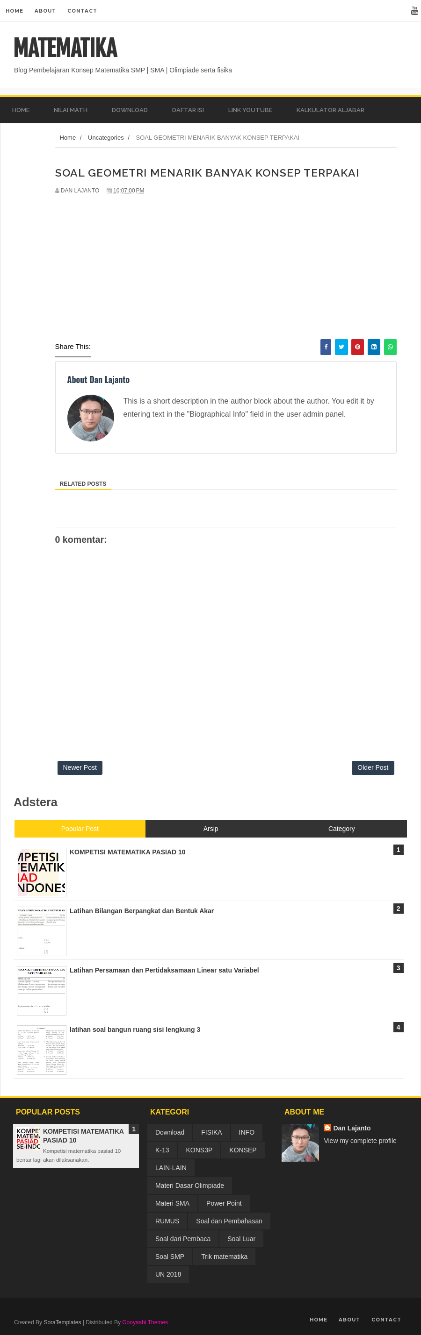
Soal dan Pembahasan (229, 1221)
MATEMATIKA (64, 49)
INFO (246, 1132)
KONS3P (199, 1150)
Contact (82, 11)
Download (169, 1132)
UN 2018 (168, 1274)
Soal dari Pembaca (182, 1239)
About (45, 11)
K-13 (162, 1150)
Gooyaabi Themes (145, 1322)
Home (14, 11)
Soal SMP (169, 1256)
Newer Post (80, 767)
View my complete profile (360, 1140)
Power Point (223, 1203)
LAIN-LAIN (171, 1168)
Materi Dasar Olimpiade (189, 1185)
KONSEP (242, 1150)
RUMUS (167, 1221)
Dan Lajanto (351, 1128)
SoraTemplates (62, 1322)
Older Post (372, 767)
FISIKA (211, 1132)
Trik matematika (224, 1256)
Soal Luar (241, 1239)
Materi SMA (172, 1203)
